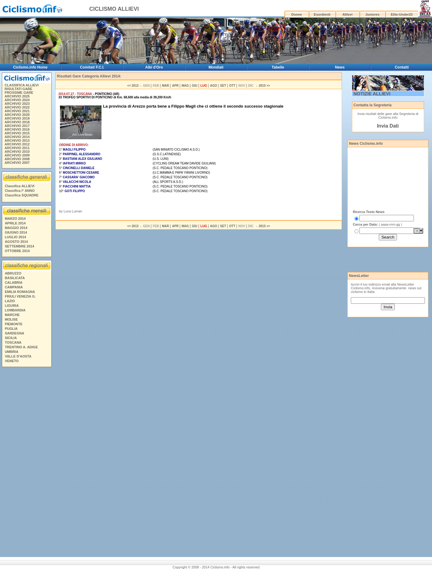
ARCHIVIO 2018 (17, 122)
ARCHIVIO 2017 (17, 126)
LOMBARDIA (15, 310)
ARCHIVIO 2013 (17, 140)
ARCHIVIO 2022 (17, 107)
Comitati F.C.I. (92, 67)
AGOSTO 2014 (16, 241)
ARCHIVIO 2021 (17, 111)
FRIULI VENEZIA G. (20, 296)
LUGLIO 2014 (15, 237)
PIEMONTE (13, 324)
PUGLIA (11, 328)
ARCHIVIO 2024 (17, 100)
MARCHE (12, 315)
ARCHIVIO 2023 (17, 103)
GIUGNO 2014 (16, 232)
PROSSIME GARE (19, 92)
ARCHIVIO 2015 (17, 133)
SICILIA (11, 338)
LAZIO (10, 301)
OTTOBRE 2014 (17, 251)
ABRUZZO (13, 273)
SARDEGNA (14, 333)
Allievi (347, 14)
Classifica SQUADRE (21, 195)
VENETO (12, 361)
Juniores (372, 14)
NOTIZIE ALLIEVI (372, 93)
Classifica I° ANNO (20, 190)
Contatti (402, 67)
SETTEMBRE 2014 (19, 246)
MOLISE (11, 319)
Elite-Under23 (402, 14)
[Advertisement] (26, 463)
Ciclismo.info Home (30, 67)
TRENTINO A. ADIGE (21, 347)
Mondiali (216, 67)
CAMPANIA (14, 287)
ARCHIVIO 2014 (17, 137)
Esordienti (322, 14)
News (340, 67)
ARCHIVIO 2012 (17, 144)
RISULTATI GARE (18, 89)
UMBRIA (11, 352)
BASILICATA (15, 278)
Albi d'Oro (154, 67)
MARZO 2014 (15, 218)
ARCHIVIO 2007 (17, 162)
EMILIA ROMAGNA (20, 292)
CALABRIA (13, 282)
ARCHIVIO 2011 (17, 148)
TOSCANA (13, 342)
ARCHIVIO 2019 (17, 118)
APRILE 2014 (15, 223)
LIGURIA (12, 305)
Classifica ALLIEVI (19, 186)
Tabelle (278, 67)
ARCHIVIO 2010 (17, 151)
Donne (296, 14)
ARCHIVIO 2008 (17, 159)
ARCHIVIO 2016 (17, 129)
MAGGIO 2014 (16, 228)
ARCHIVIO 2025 (17, 96)
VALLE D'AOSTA (18, 356)
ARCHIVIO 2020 (17, 115)
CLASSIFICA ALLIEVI (21, 85)
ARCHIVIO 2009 (17, 155)
